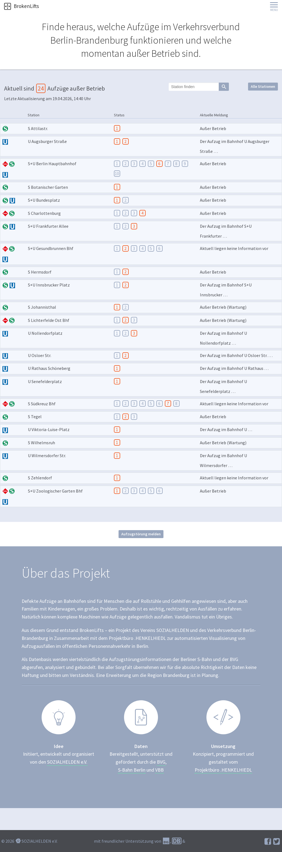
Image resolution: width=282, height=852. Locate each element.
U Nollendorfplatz (45, 333)
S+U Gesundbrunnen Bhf (50, 248)
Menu (274, 10)
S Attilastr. (38, 128)
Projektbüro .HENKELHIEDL (223, 770)
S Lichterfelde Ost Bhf (48, 320)
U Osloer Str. (39, 355)
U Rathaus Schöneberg (49, 368)
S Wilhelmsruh (41, 442)
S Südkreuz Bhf (42, 403)
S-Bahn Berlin (131, 770)
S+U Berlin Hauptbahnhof (52, 163)
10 (117, 173)
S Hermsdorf (39, 272)
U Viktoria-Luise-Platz (49, 429)
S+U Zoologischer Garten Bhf (55, 491)
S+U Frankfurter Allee (48, 226)
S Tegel (35, 416)
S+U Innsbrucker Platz (49, 285)
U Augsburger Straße (47, 141)
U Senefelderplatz (45, 381)
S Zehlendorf (40, 477)
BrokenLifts (21, 6)
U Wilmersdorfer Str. (47, 455)
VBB (159, 770)
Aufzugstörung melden (141, 534)
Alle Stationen (263, 86)
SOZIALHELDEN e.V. (67, 762)
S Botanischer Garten (48, 187)
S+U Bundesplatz (44, 200)
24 (41, 88)
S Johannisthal (42, 307)
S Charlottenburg (44, 213)
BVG (161, 762)
